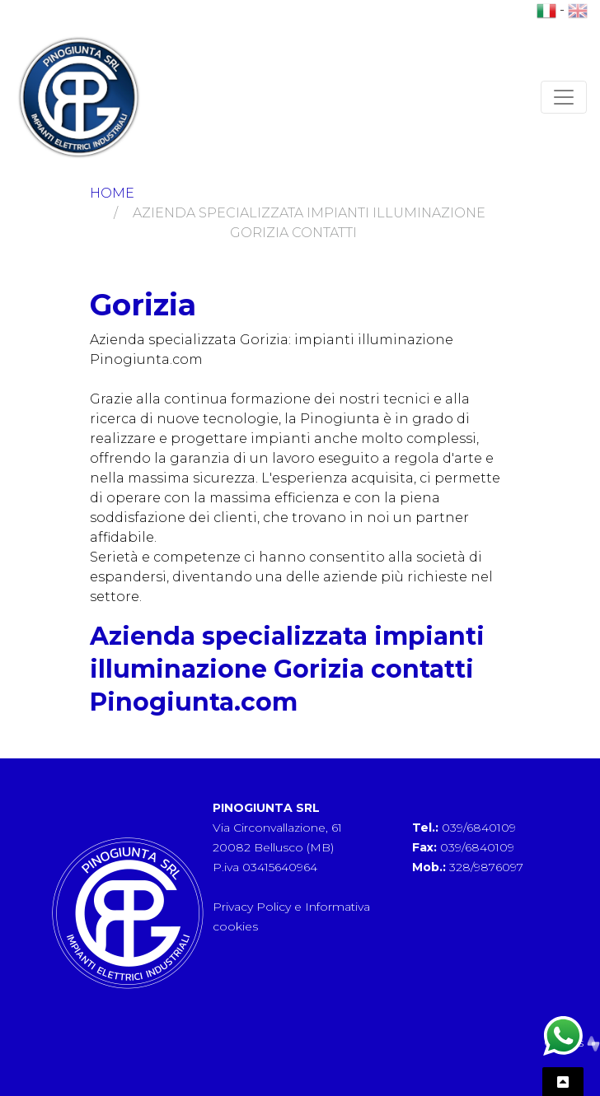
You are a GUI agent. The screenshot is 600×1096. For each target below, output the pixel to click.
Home (112, 193)
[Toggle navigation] (564, 97)
